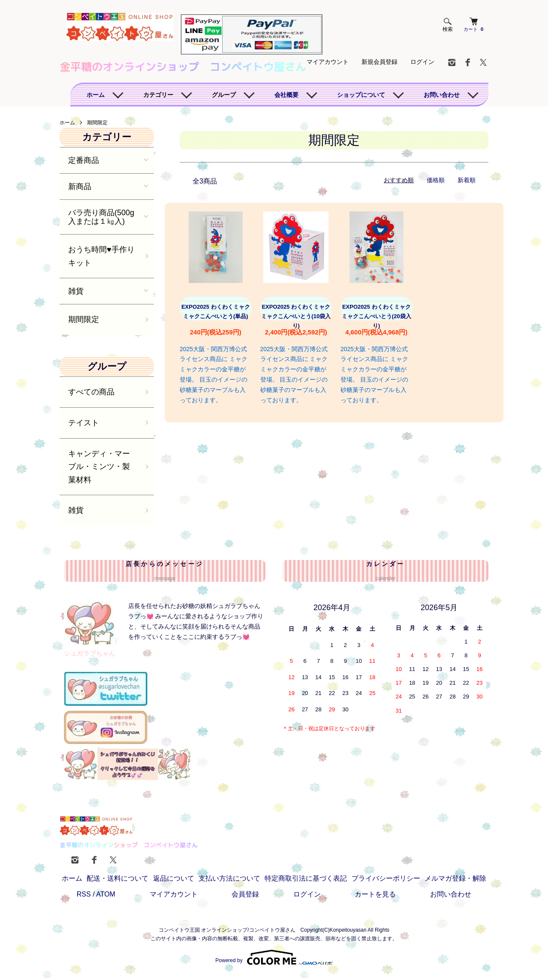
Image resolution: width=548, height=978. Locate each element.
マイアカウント (328, 61)
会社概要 (286, 94)
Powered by (273, 957)
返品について (173, 878)
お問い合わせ (442, 94)
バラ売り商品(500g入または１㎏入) (101, 217)
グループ (224, 94)
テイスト (83, 422)
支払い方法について (229, 878)
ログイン (422, 61)
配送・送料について (117, 878)
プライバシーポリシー (386, 878)
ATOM (105, 894)
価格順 (436, 180)
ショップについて (361, 94)
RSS (84, 894)
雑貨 (76, 291)
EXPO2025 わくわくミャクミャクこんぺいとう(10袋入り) (296, 316)
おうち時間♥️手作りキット (101, 256)
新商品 (79, 186)
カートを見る (375, 894)
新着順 (467, 180)
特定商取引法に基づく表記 (306, 878)
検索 (448, 25)
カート (473, 25)
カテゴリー (158, 94)
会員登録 (245, 894)
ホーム (96, 94)
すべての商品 (91, 392)
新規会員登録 (379, 61)
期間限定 (97, 123)
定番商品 (83, 160)
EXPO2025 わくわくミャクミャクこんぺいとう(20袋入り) (376, 316)
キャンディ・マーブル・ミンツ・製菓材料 (99, 466)
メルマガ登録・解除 (455, 878)
